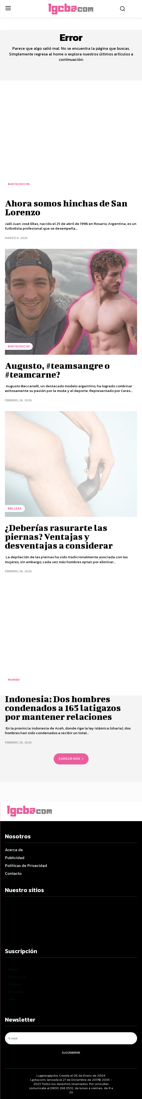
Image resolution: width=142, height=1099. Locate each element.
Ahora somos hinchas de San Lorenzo (66, 207)
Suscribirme (71, 1052)
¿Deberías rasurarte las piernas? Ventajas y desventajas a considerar (59, 536)
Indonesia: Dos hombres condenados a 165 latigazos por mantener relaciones (63, 707)
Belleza (15, 508)
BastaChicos (19, 184)
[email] (71, 1038)
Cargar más (71, 758)
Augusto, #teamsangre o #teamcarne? (57, 369)
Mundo (14, 679)
